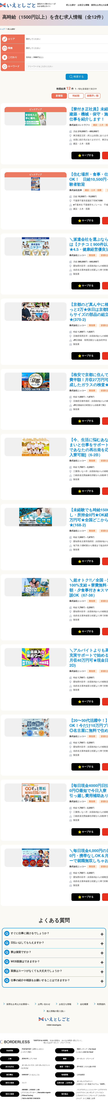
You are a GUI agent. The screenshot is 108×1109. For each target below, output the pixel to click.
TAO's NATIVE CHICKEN (31, 1098)
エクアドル (81, 1092)
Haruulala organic (44, 1092)
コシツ (24, 1083)
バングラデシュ (82, 1090)
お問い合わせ (44, 1004)
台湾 (93, 1098)
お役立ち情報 (83, 5)
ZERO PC (25, 1059)
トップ (2, 29)
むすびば (25, 1068)
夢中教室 (80, 1067)
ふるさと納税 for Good (85, 1052)
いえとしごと (35, 1075)
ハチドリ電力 (26, 1052)
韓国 (88, 1098)
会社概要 (84, 1004)
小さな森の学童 (90, 1067)
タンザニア (90, 1092)
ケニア (79, 1098)
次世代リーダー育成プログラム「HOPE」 (91, 1084)
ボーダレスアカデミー (84, 1081)
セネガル (102, 1095)
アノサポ (34, 1059)
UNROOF (25, 1075)
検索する (77, 76)
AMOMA (25, 1090)
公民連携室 (81, 1075)
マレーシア (93, 1095)
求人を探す (71, 5)
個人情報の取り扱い (56, 1011)
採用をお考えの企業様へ (17, 1004)
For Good (92, 1049)
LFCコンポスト (38, 1049)
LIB (38, 1090)
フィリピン (100, 1092)
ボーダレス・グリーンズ (85, 1059)
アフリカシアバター (29, 1092)
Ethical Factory (27, 1095)
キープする (85, 155)
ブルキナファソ (82, 1095)
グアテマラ (103, 1090)
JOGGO (32, 1090)
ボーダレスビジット (43, 1065)
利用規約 (101, 1004)
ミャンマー (93, 1090)
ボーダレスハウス (28, 1065)
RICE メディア (82, 1049)
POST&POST (26, 1049)
